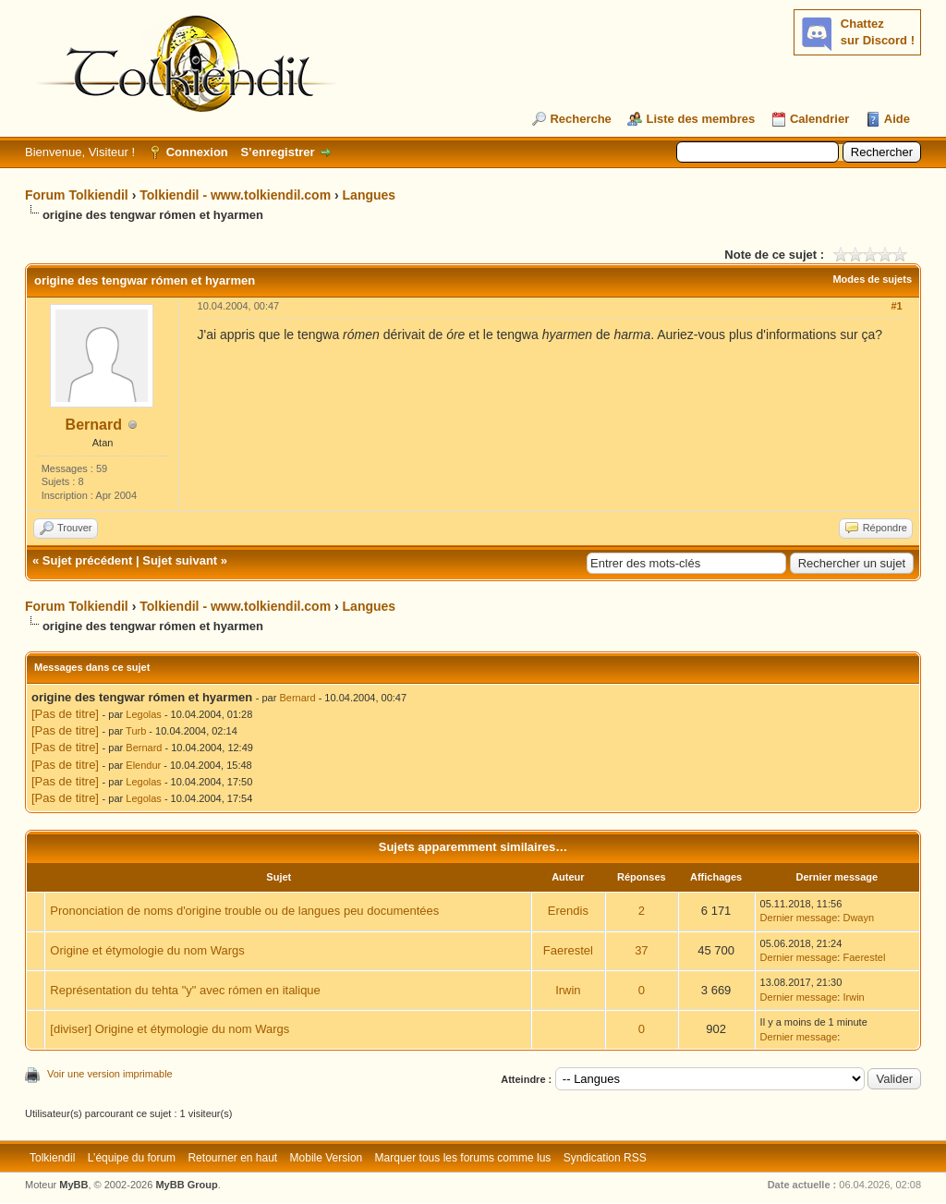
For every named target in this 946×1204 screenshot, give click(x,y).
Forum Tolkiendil (76, 195)
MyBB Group (186, 1184)
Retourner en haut (232, 1157)
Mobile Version (326, 1157)
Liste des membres (700, 119)
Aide (897, 119)
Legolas (144, 714)
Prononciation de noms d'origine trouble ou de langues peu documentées (244, 911)
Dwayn (858, 917)
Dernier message (799, 917)
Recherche (580, 119)
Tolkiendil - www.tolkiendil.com (235, 195)
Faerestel (568, 950)
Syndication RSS (605, 1157)
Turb (136, 730)
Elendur (143, 765)
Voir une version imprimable (110, 1073)
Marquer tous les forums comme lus (463, 1157)
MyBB (73, 1184)
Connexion (197, 152)
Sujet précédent (87, 560)
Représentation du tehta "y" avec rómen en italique (185, 990)
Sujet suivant (179, 560)
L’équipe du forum (132, 1157)
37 (641, 950)
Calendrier (819, 119)
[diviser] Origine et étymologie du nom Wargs (169, 1029)
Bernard (94, 424)
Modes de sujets (872, 279)
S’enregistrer (277, 152)
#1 (896, 305)
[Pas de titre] (65, 714)
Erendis (568, 911)
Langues (369, 195)
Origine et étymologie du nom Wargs (147, 950)
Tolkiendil (52, 1157)
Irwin (567, 990)
